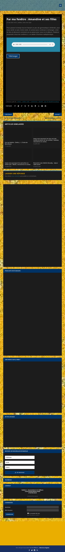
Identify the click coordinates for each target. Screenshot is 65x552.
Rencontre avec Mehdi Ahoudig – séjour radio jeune (45, 163)
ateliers (20, 22)
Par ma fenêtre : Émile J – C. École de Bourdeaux (16, 143)
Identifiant (7, 507)
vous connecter (16, 176)
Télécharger (13, 56)
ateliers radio (25, 101)
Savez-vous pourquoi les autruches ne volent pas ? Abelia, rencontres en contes (17, 163)
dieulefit (41, 101)
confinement (34, 101)
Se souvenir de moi (34, 513)
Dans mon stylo (27, 22)
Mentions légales (44, 547)
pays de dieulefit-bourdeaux (51, 101)
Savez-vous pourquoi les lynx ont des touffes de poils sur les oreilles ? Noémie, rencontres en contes (46, 140)
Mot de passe (8, 510)
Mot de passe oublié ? (33, 515)
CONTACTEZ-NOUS (32, 496)
